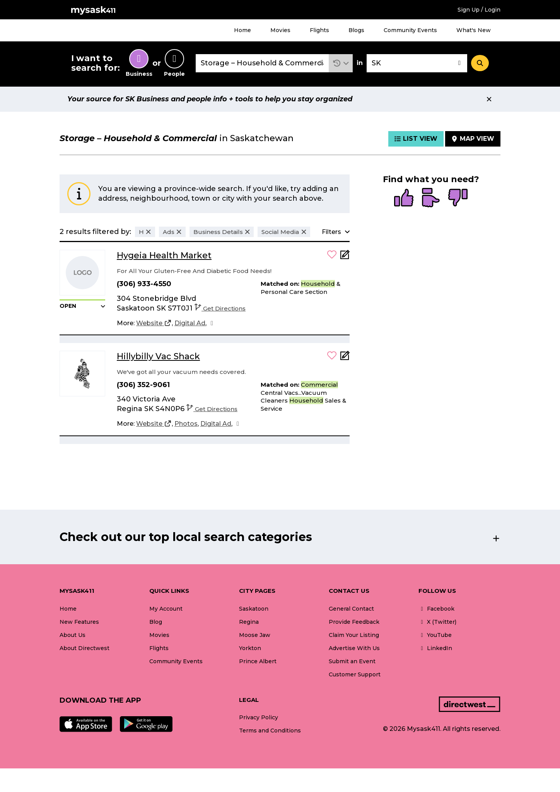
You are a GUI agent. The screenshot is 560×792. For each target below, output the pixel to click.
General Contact (351, 608)
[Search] (480, 63)
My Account (166, 608)
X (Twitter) (437, 621)
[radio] (403, 198)
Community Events (410, 30)
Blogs (356, 30)
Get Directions (220, 308)
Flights (319, 30)
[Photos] (186, 424)
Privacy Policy (258, 717)
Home (242, 30)
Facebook (436, 608)
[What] (262, 63)
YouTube (435, 635)
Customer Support (355, 674)
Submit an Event (352, 661)
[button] (341, 63)
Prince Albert (258, 661)
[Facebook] (212, 323)
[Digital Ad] (189, 323)
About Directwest (84, 648)
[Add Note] (345, 257)
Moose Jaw (254, 635)
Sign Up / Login (479, 9)
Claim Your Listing (354, 635)
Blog (155, 621)
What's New (473, 30)
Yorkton (250, 648)
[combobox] (262, 63)
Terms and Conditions (270, 730)
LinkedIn (435, 648)
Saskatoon (253, 608)
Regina (249, 621)
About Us (72, 635)
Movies (280, 30)
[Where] (417, 63)
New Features (79, 621)
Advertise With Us (354, 648)
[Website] (154, 323)
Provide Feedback (354, 621)
